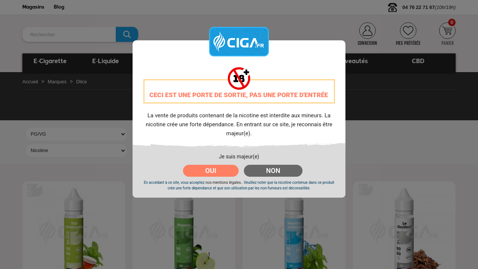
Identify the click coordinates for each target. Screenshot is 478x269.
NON (273, 170)
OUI (210, 170)
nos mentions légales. (223, 182)
